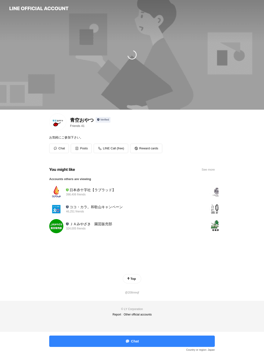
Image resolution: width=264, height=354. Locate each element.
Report (117, 314)
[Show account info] (103, 120)
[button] (81, 148)
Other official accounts (138, 314)
